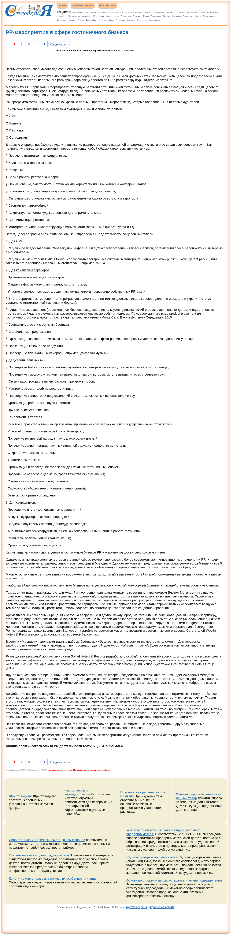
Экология (131, 20)
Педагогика (126, 16)
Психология (156, 16)
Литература (191, 12)
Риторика (176, 16)
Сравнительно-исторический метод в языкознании (47, 840)
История (170, 12)
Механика (86, 16)
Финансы (102, 20)
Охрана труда (112, 16)
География (113, 12)
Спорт (198, 16)
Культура (181, 12)
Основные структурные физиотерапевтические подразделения (174, 880)
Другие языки (137, 12)
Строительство (209, 16)
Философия (91, 20)
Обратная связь (107, 5)
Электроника (154, 20)
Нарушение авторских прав (60, 770)
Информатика (159, 12)
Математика (212, 12)
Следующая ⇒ (60, 44)
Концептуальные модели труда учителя (39, 855)
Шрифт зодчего (20, 796)
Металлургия (74, 16)
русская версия (136, 907)
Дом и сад (124, 12)
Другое (147, 12)
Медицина (61, 16)
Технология (62, 20)
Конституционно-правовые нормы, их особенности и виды (53, 878)
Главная (62, 5)
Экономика (142, 20)
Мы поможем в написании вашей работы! (91, 770)
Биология (102, 12)
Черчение (120, 20)
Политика (137, 16)
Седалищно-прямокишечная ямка (151, 857)
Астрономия (90, 12)
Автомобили (77, 12)
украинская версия (161, 907)
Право (146, 16)
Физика (80, 20)
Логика (202, 12)
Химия (111, 20)
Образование (98, 16)
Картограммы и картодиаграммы (77, 792)
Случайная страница (82, 5)
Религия (166, 16)
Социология (188, 16)
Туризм (72, 20)
